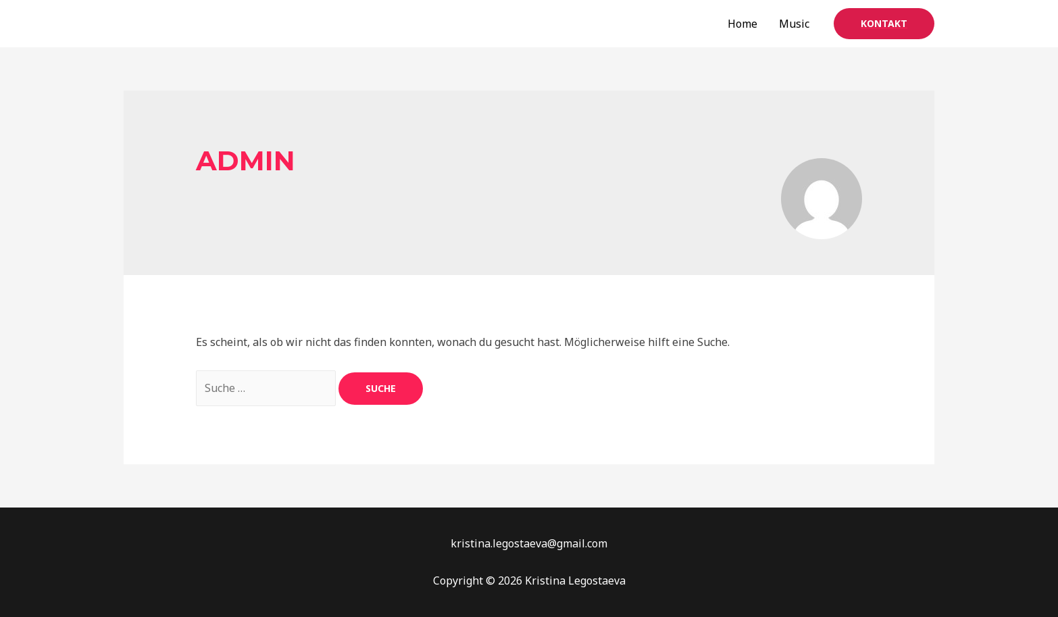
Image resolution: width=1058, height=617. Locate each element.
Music (794, 23)
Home (742, 23)
